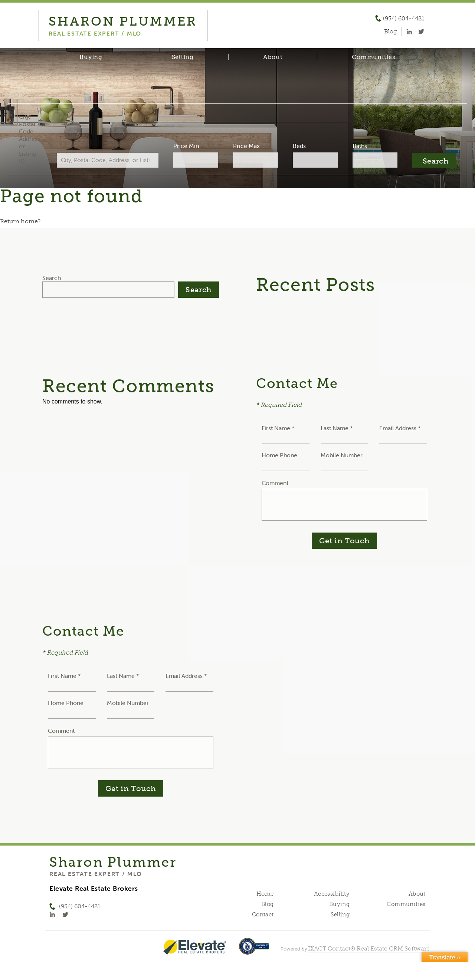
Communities (373, 57)
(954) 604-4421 (403, 19)
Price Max (245, 145)
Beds (293, 145)
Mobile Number (342, 455)
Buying (90, 57)
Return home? (20, 221)
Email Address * (400, 428)
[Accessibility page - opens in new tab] (254, 949)
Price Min (190, 145)
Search (51, 277)
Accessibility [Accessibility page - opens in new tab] (332, 893)
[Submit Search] (418, 160)
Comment (275, 483)
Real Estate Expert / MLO (95, 873)
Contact (263, 914)
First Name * (278, 428)
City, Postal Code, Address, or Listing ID (46, 139)
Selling (183, 57)
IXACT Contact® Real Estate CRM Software (369, 948)
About (273, 57)
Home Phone (279, 455)
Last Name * (337, 428)
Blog (267, 904)
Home (265, 893)
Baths (349, 145)
